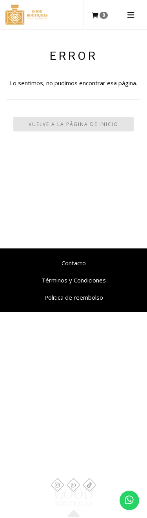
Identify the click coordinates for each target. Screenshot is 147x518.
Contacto (74, 263)
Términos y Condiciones (74, 280)
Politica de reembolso (73, 297)
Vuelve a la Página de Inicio (73, 124)
